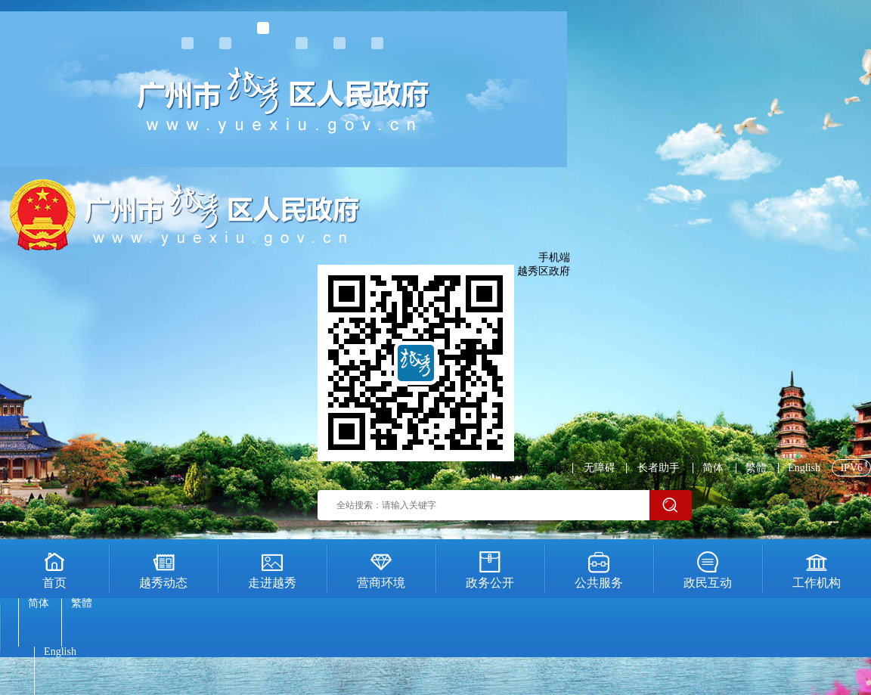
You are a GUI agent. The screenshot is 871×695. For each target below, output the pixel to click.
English (804, 468)
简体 (713, 468)
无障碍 (599, 468)
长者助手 (658, 468)
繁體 (756, 468)
